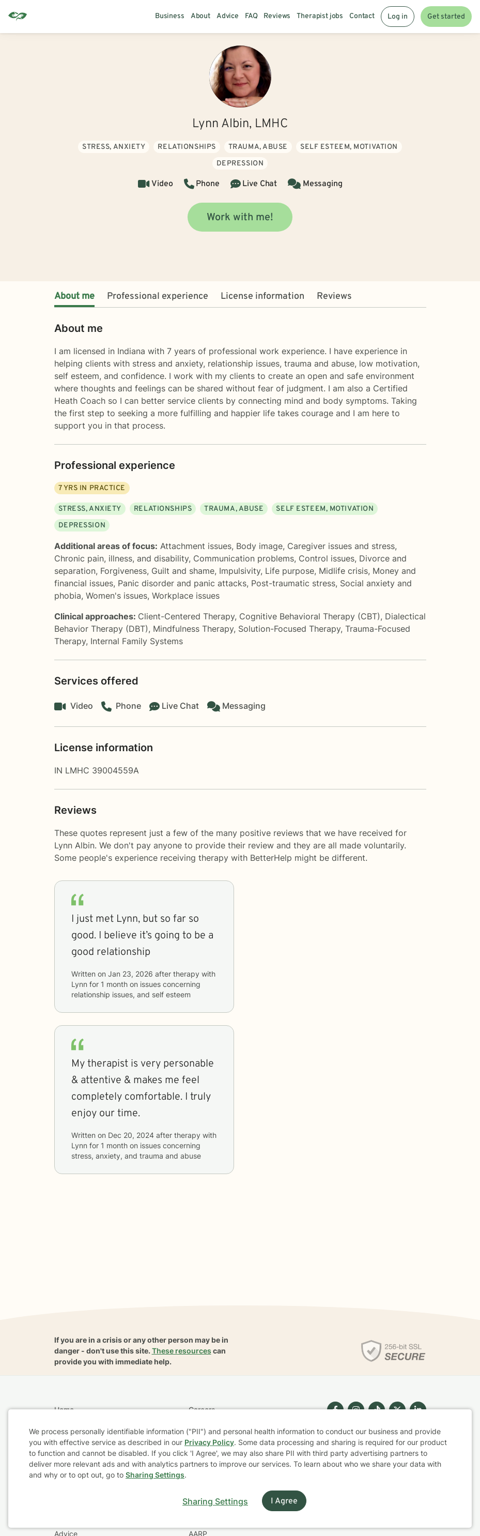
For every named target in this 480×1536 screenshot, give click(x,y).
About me (74, 296)
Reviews (334, 296)
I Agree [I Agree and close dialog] (284, 1501)
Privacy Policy (209, 1442)
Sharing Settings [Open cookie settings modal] (215, 1501)
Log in (398, 16)
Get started (446, 16)
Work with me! (240, 217)
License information (262, 296)
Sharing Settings (155, 1474)
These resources (181, 1350)
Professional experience (157, 296)
